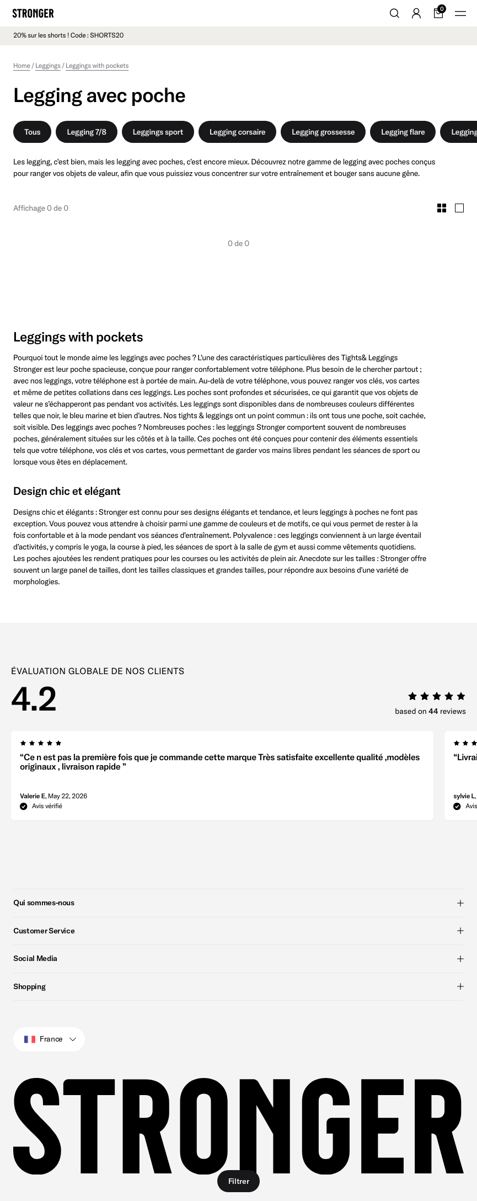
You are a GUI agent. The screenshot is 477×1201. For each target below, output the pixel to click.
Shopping (238, 986)
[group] (222, 779)
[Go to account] (416, 13)
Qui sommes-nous (238, 903)
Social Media (238, 958)
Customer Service (238, 931)
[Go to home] (33, 13)
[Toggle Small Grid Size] (442, 208)
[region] (244, 779)
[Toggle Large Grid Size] (459, 208)
